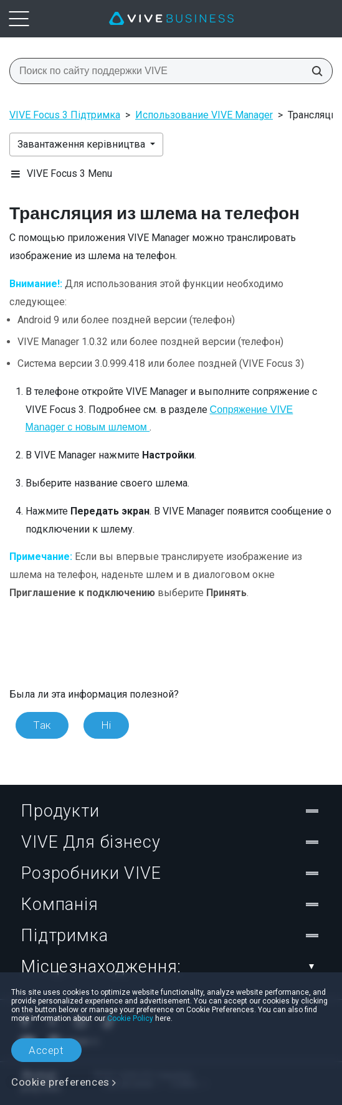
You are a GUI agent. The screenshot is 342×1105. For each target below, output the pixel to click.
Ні (106, 725)
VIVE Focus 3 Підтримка (64, 115)
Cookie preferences (60, 1082)
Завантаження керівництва (82, 144)
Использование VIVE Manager (204, 115)
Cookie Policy (130, 1018)
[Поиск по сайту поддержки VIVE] (313, 71)
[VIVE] (171, 18)
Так (42, 725)
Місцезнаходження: (171, 966)
